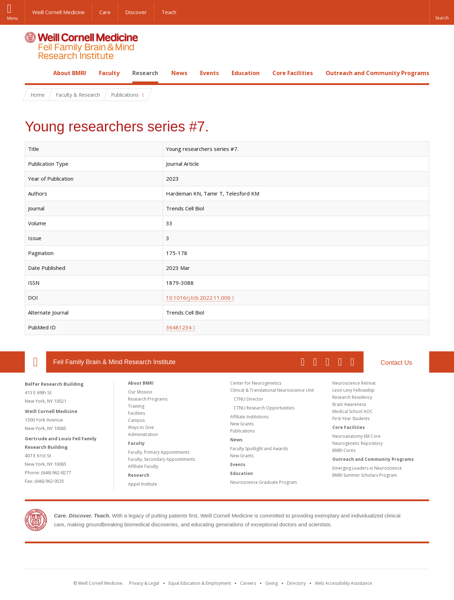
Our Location (35, 362)
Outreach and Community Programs (377, 73)
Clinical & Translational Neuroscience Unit (272, 390)
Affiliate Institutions (249, 417)
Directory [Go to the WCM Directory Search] (296, 583)
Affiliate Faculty (143, 466)
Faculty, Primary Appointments (158, 452)
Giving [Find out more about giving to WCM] (271, 583)
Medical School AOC (352, 411)
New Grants (242, 424)
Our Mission (140, 392)
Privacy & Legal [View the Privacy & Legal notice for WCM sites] (144, 583)
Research (145, 73)
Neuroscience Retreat (354, 383)
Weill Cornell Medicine (58, 12)
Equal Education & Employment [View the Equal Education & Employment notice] (199, 583)
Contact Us (396, 362)
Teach (168, 12)
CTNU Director (248, 399)
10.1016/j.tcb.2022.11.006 (198, 297)
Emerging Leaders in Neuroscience (367, 468)
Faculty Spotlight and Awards (259, 449)
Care (105, 12)
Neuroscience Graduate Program (263, 482)
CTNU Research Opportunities (264, 408)
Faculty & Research (78, 94)
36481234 (179, 327)
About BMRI (69, 73)
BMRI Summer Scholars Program (364, 475)
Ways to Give (141, 427)
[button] (441, 12)
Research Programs (147, 399)
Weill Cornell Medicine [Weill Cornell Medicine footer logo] (175, 557)
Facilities (136, 413)
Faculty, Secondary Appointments (161, 459)
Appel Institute (142, 484)
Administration (143, 434)
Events (209, 73)
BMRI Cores (343, 450)
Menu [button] (12, 18)
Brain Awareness (349, 404)
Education (246, 73)
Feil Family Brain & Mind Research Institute (114, 362)
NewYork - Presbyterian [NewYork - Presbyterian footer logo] (286, 557)
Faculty (109, 73)
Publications (242, 431)
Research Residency (352, 397)
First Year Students (351, 418)
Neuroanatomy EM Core (356, 436)
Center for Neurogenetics (255, 383)
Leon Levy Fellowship (353, 390)
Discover (136, 12)
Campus (136, 420)
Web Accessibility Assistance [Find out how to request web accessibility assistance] (343, 583)
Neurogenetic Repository (357, 443)
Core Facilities (292, 73)
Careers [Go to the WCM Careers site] (248, 583)
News (179, 73)
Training (136, 406)
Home (32, 73)
